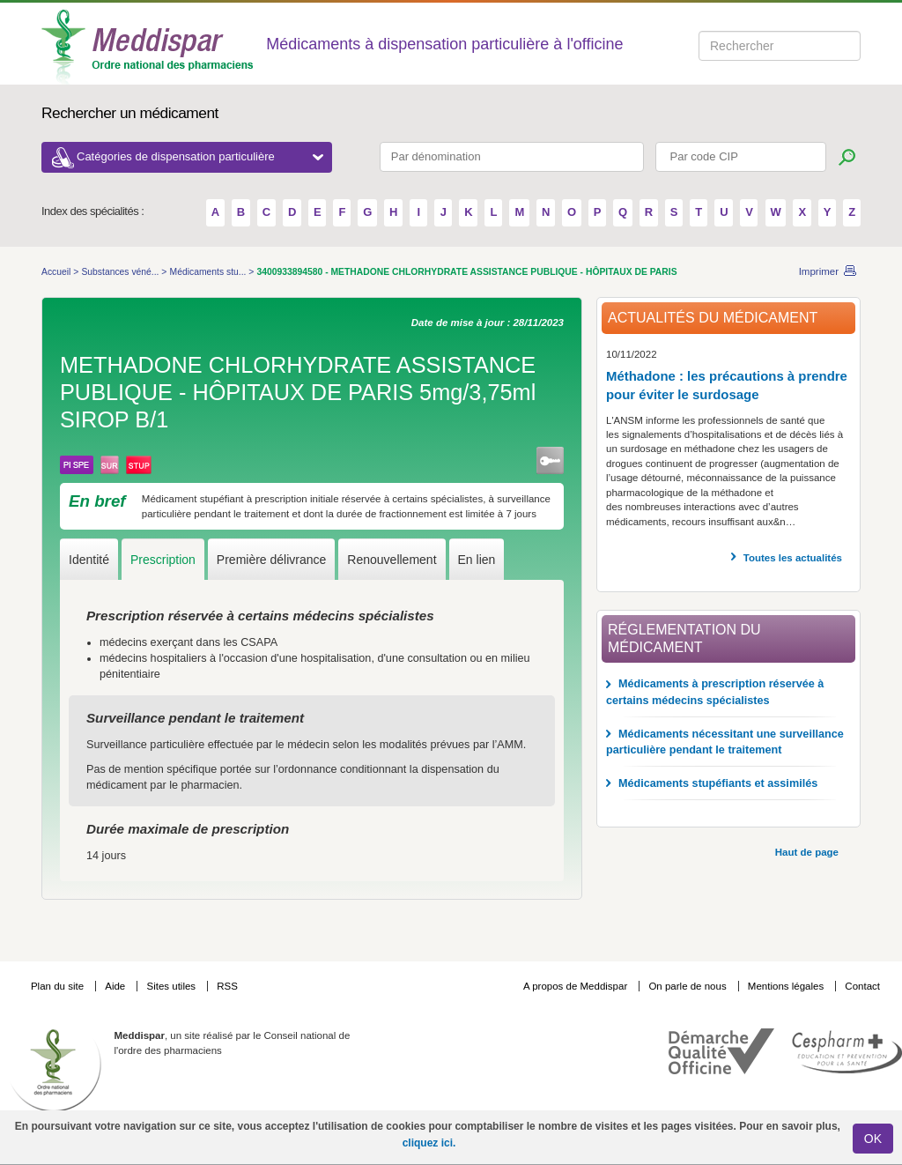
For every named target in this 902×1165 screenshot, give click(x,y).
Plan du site (58, 986)
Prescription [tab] (163, 560)
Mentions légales (787, 986)
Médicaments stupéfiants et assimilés (717, 783)
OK (873, 1139)
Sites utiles (172, 986)
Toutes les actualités (792, 558)
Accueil (57, 272)
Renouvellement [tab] (391, 560)
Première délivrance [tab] (272, 560)
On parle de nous (687, 986)
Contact (862, 986)
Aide (116, 986)
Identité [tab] (89, 560)
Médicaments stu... (209, 272)
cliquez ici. (429, 1143)
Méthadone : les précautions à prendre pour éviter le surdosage (726, 385)
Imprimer (819, 271)
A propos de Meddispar (575, 986)
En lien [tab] (477, 560)
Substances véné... (121, 272)
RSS (227, 986)
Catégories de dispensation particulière (200, 156)
